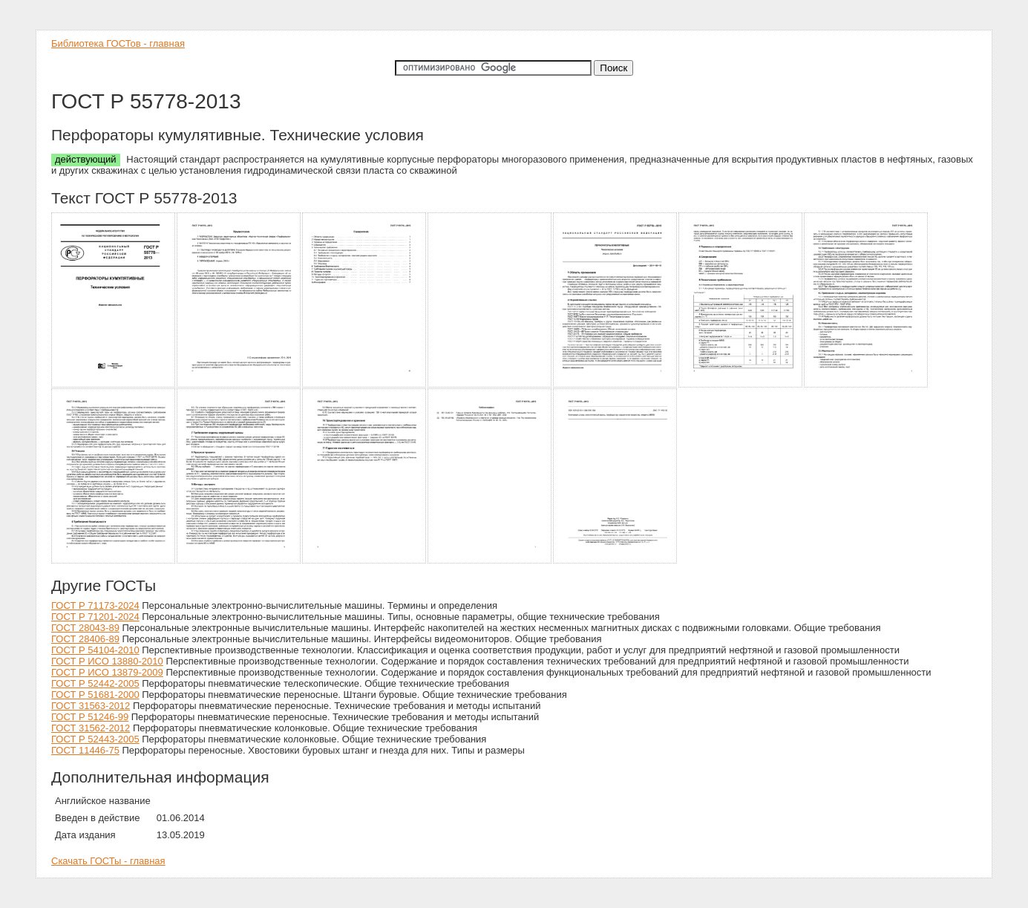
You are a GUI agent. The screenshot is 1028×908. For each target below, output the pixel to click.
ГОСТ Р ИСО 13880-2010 (107, 661)
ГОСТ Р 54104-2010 (95, 650)
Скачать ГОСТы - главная (108, 860)
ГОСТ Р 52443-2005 (95, 739)
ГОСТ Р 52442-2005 (95, 683)
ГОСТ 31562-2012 (90, 728)
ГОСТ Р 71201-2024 (95, 616)
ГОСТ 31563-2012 (90, 705)
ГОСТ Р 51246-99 (89, 716)
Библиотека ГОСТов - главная (118, 43)
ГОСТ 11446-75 (85, 750)
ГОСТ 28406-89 (85, 638)
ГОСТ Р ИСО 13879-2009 (107, 672)
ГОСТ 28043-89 (85, 627)
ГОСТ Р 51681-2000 (95, 694)
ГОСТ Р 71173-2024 (95, 605)
